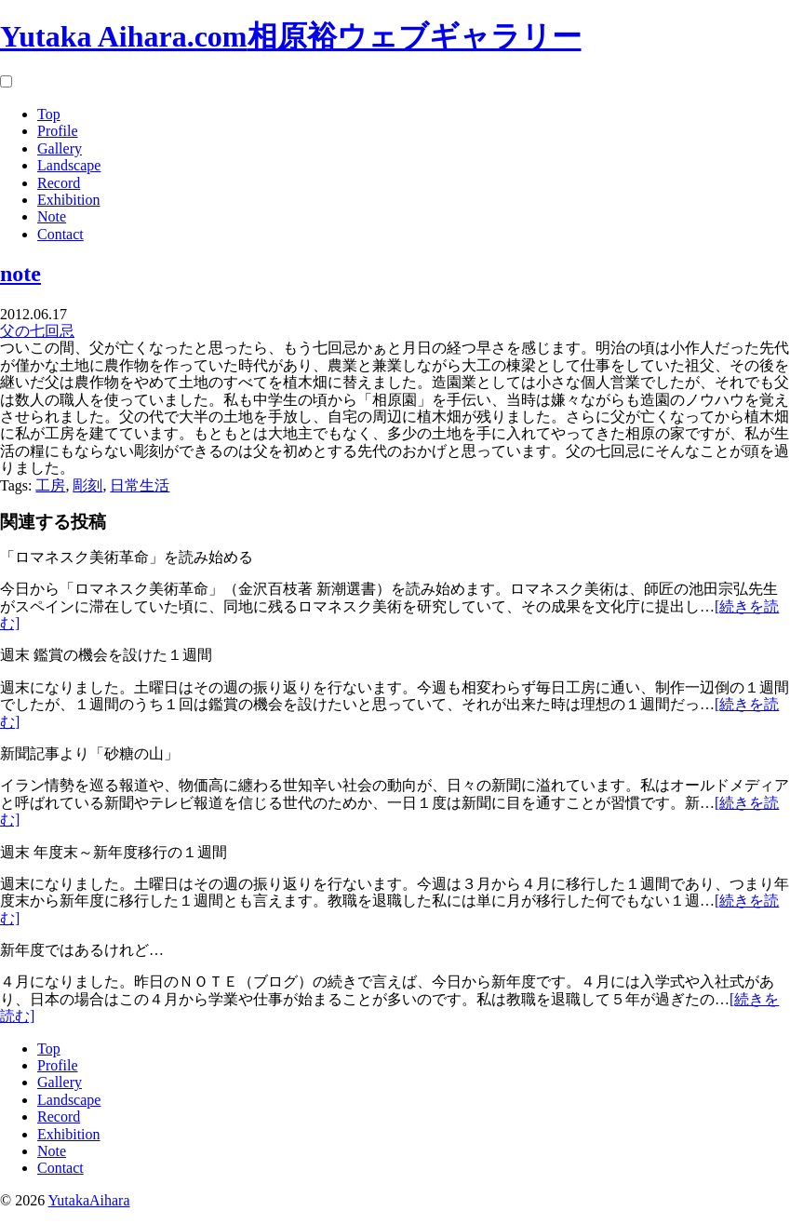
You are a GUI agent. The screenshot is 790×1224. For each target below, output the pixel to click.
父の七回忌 (37, 331)
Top (48, 114)
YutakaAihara (89, 1200)
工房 (50, 485)
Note (51, 216)
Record (58, 183)
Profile (57, 131)
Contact (60, 234)
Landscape (68, 165)
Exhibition (68, 200)
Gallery (59, 148)
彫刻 (87, 485)
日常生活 (139, 485)
